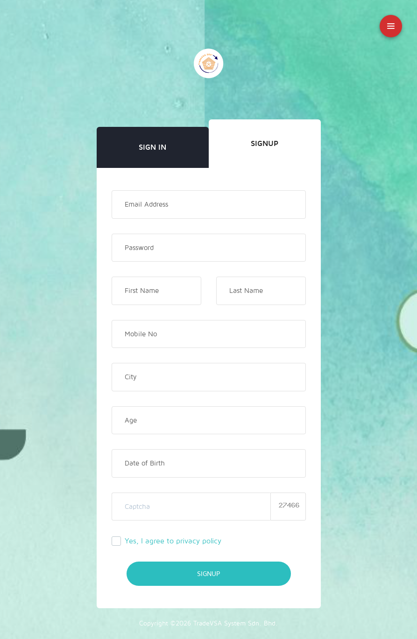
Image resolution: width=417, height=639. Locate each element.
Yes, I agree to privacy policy (173, 541)
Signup (264, 143)
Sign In (152, 147)
